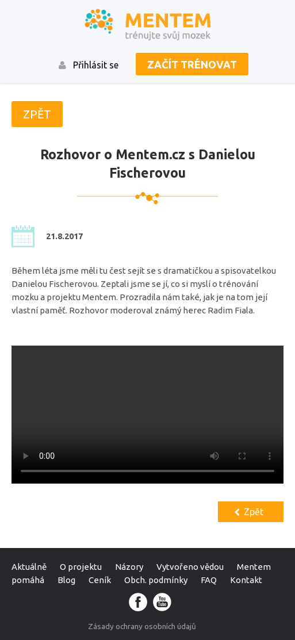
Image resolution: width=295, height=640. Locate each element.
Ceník (100, 580)
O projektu (81, 567)
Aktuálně (29, 567)
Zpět (253, 512)
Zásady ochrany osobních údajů (142, 626)
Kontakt (246, 580)
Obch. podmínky (155, 580)
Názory (129, 567)
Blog (66, 580)
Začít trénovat (192, 64)
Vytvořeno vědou (190, 567)
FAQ (209, 580)
